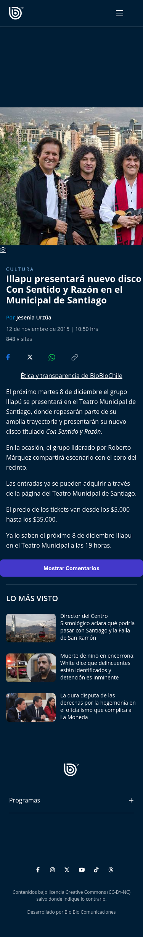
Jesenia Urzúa (33, 317)
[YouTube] (83, 868)
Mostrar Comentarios (71, 568)
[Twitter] (68, 868)
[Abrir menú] (119, 13)
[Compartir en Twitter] (22, 356)
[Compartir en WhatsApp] (45, 356)
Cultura (20, 269)
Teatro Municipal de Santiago (93, 493)
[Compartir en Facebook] (8, 356)
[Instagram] (53, 868)
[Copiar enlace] (67, 356)
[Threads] (111, 868)
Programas (24, 800)
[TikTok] (97, 868)
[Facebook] (39, 868)
